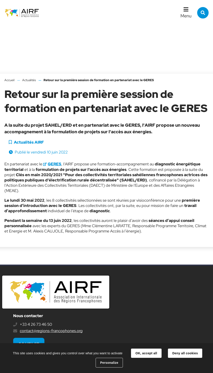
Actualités (29, 80)
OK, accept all (146, 353)
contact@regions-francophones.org (51, 330)
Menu (185, 16)
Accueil (9, 80)
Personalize (109, 362)
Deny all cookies (185, 353)
